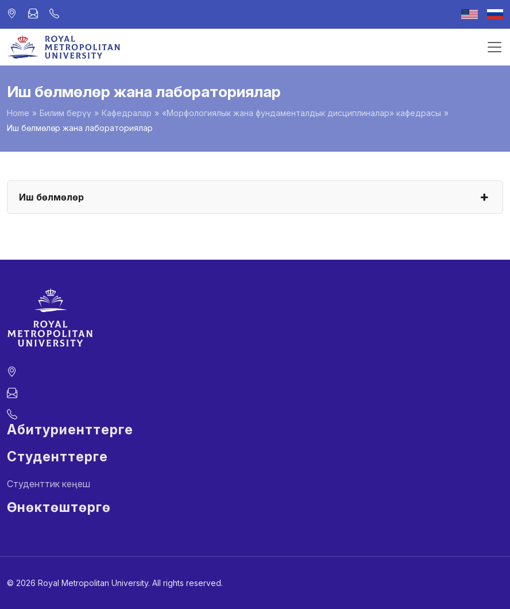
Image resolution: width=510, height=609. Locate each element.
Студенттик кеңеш (48, 483)
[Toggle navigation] (494, 47)
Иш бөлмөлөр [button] (255, 197)
